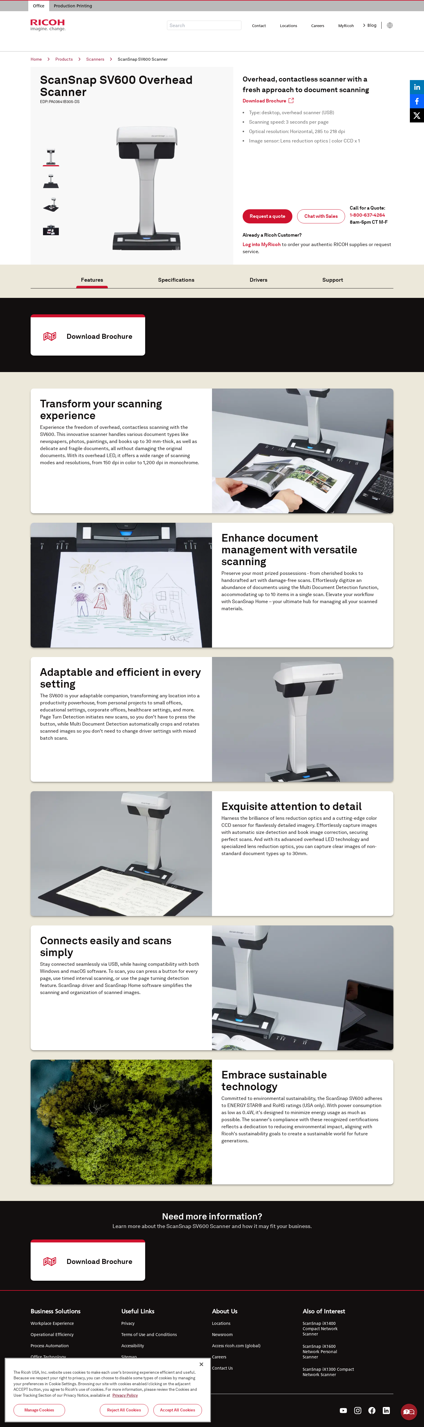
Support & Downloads (216, 43)
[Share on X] (417, 115)
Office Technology (48, 1357)
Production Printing (73, 6)
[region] (108, 1390)
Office (38, 6)
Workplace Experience (52, 1323)
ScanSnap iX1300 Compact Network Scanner (328, 1372)
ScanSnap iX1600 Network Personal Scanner (320, 1352)
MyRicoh (346, 25)
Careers (317, 25)
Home (40, 59)
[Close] (201, 1364)
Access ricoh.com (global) (236, 1345)
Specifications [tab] (176, 280)
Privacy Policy (125, 1395)
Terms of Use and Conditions (149, 1334)
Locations (288, 25)
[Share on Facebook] (417, 101)
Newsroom (222, 1334)
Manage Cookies (39, 1410)
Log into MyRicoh (262, 244)
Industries (140, 43)
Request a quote (267, 216)
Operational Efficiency (52, 1334)
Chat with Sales (321, 216)
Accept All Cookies (177, 1410)
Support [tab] (332, 280)
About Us (260, 43)
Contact (259, 25)
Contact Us (222, 1368)
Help (409, 1412)
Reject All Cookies (124, 1410)
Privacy (128, 1323)
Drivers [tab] (258, 280)
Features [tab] (92, 280)
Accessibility (132, 1345)
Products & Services (99, 43)
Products (67, 59)
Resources (172, 43)
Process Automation (50, 1345)
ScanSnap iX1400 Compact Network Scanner (320, 1329)
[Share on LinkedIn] (417, 87)
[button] (48, 154)
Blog (370, 25)
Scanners (99, 59)
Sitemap (129, 1357)
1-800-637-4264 (367, 215)
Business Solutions (49, 43)
